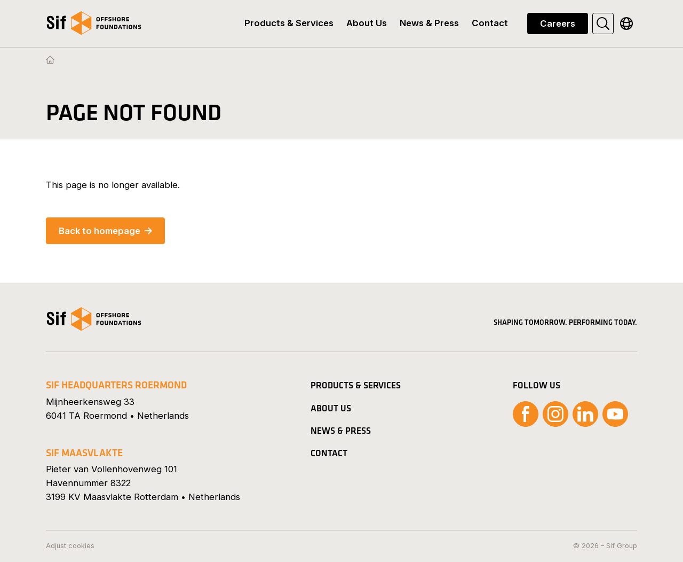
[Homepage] (50, 60)
